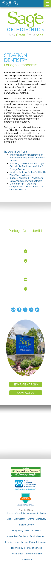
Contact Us (25, 393)
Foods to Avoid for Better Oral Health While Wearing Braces (28, 173)
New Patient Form (25, 384)
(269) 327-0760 (25, 255)
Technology (17, 547)
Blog (9, 518)
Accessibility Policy (36, 512)
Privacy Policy (28, 541)
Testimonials (17, 553)
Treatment (26, 559)
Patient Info (12, 541)
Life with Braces (36, 536)
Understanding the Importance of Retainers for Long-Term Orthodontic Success (27, 157)
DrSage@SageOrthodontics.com (25, 284)
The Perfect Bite (34, 553)
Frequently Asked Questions (26, 530)
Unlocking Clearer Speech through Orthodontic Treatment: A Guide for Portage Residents (27, 166)
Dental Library (26, 524)
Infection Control (17, 536)
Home (10, 512)
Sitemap (42, 541)
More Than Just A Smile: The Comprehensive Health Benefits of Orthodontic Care (26, 186)
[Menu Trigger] (47, 3)
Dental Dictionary (37, 518)
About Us (20, 512)
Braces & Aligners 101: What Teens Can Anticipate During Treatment (26, 179)
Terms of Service (34, 547)
